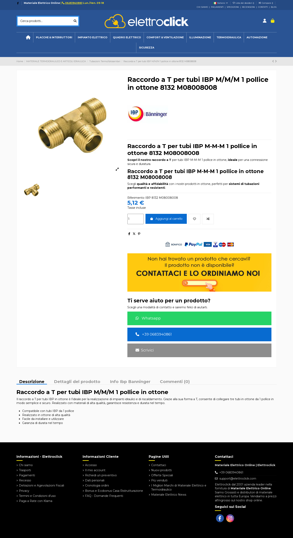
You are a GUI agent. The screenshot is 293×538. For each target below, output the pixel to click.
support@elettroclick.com (237, 478)
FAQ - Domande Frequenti (104, 496)
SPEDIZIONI (233, 7)
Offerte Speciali (162, 475)
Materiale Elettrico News (168, 494)
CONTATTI (262, 7)
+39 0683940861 (154, 334)
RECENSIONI (248, 7)
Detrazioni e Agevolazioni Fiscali (41, 485)
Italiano (220, 3)
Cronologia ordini (97, 485)
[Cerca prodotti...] (75, 21)
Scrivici (145, 350)
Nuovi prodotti (161, 470)
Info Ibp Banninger (130, 382)
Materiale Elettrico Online (42, 2)
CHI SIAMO (202, 7)
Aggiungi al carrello (166, 219)
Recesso (25, 480)
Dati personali (94, 480)
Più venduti (159, 480)
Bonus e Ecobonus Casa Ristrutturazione (114, 491)
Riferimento (135, 198)
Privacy (24, 491)
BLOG (274, 7)
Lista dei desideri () (244, 3)
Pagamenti (27, 475)
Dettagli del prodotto (77, 382)
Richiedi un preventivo (101, 475)
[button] (92, 37)
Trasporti (25, 470)
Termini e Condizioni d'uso (37, 496)
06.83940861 (73, 2)
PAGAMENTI (217, 7)
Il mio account (95, 470)
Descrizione (31, 382)
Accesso (91, 465)
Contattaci (158, 465)
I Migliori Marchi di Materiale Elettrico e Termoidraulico (178, 487)
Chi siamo (26, 465)
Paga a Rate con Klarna (35, 501)
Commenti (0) (175, 382)
